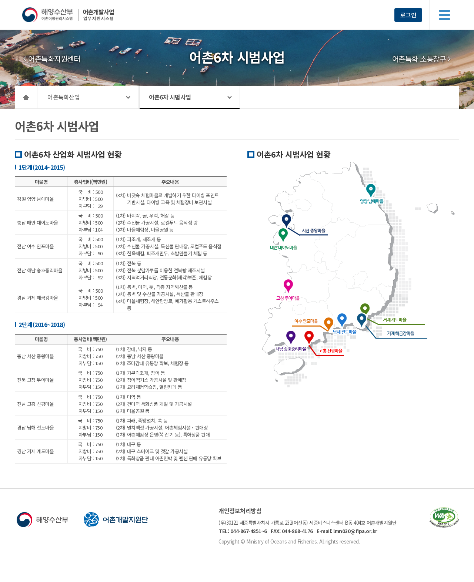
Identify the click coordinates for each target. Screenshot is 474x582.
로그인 (408, 14)
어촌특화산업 (63, 96)
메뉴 (444, 15)
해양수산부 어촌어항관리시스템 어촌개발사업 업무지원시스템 (82, 14)
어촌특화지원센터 (54, 59)
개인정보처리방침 (239, 510)
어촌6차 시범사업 (170, 96)
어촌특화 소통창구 (419, 59)
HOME (26, 97)
